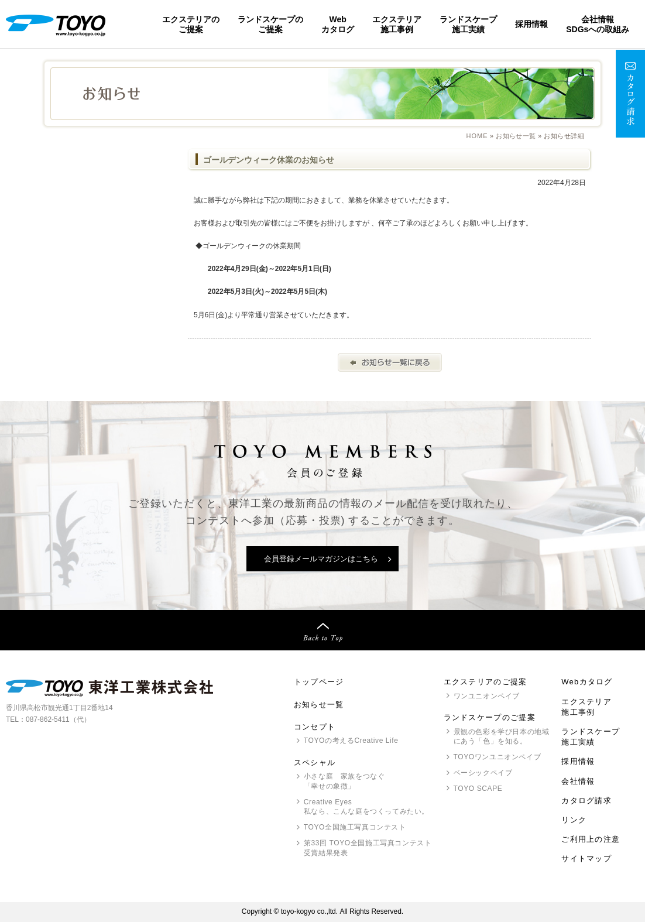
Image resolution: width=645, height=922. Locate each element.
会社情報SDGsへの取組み (597, 24)
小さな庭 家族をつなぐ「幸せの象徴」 (344, 781)
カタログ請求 (586, 800)
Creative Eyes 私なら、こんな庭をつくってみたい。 (366, 807)
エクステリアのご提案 (190, 24)
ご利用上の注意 (590, 839)
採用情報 (531, 24)
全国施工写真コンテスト (355, 827)
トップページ (319, 681)
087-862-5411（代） (58, 719)
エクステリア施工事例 (396, 24)
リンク (573, 819)
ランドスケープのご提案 (270, 24)
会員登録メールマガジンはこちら (321, 558)
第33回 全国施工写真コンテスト (367, 848)
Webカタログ (337, 24)
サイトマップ (586, 858)
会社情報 (578, 781)
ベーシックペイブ (483, 773)
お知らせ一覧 (516, 135)
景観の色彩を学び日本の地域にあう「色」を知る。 (502, 737)
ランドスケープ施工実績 (468, 24)
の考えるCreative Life (351, 740)
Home (477, 135)
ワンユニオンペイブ (487, 696)
